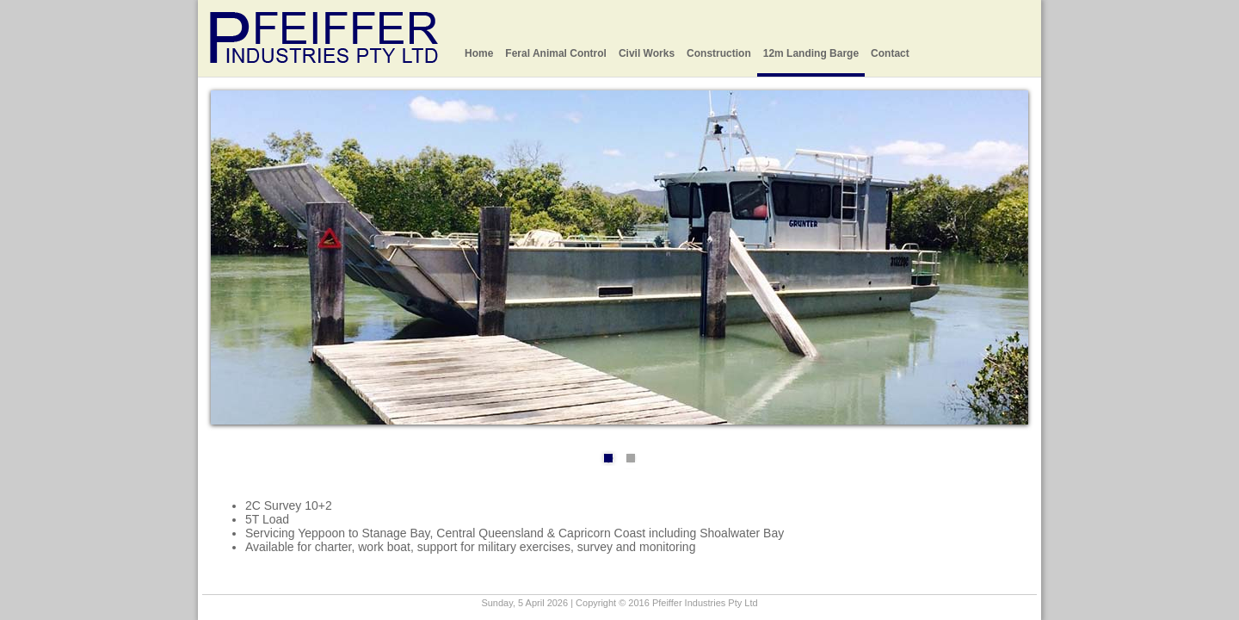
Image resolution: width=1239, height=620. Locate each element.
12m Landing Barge (811, 53)
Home (479, 53)
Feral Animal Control (556, 53)
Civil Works (647, 53)
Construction (719, 53)
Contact (890, 53)
